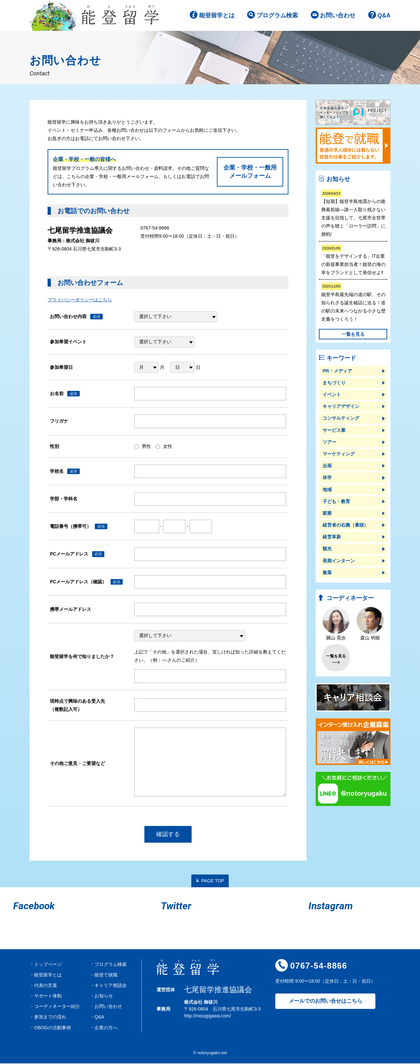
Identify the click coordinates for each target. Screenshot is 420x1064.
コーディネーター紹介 (57, 1007)
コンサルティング (341, 418)
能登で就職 (105, 975)
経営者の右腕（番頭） (345, 525)
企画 (327, 466)
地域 (327, 489)
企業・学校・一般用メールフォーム (250, 172)
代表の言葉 (45, 985)
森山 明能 (370, 624)
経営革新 (332, 537)
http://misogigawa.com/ (207, 1016)
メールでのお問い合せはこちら (325, 1001)
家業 (327, 513)
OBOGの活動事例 (52, 1028)
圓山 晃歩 (336, 624)
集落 (327, 572)
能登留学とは (216, 16)
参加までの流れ (50, 1017)
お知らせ (103, 996)
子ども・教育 (336, 501)
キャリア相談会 (110, 985)
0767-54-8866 (318, 966)
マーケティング (339, 454)
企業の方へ (105, 1028)
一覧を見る (353, 334)
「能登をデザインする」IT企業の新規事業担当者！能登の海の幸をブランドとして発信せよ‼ (353, 260)
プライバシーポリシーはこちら (80, 300)
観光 (327, 549)
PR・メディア (337, 371)
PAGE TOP (212, 881)
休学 (327, 478)
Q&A (383, 16)
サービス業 (334, 430)
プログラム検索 (277, 16)
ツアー (329, 442)
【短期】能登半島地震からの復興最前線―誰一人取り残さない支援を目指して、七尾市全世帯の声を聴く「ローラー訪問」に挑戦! (353, 213)
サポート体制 (48, 996)
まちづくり (334, 383)
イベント (332, 395)
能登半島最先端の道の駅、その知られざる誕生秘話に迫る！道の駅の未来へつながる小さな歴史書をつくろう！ (353, 302)
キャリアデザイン (341, 407)
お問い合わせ (337, 16)
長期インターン (339, 561)
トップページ (48, 964)
